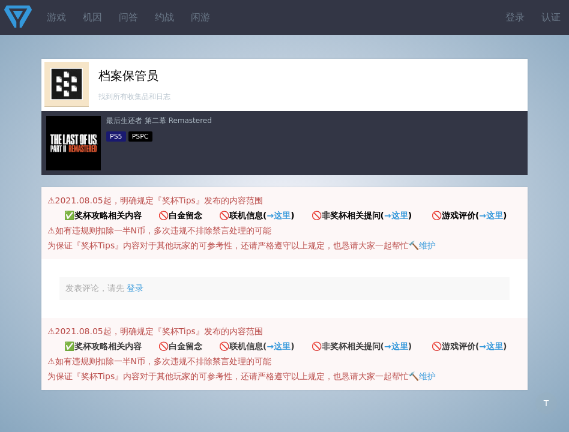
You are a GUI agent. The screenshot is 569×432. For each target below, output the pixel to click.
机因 (92, 17)
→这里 (278, 215)
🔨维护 (422, 245)
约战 (164, 17)
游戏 (56, 17)
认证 (551, 17)
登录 (515, 17)
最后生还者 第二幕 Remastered (159, 120)
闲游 (200, 17)
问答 (128, 17)
